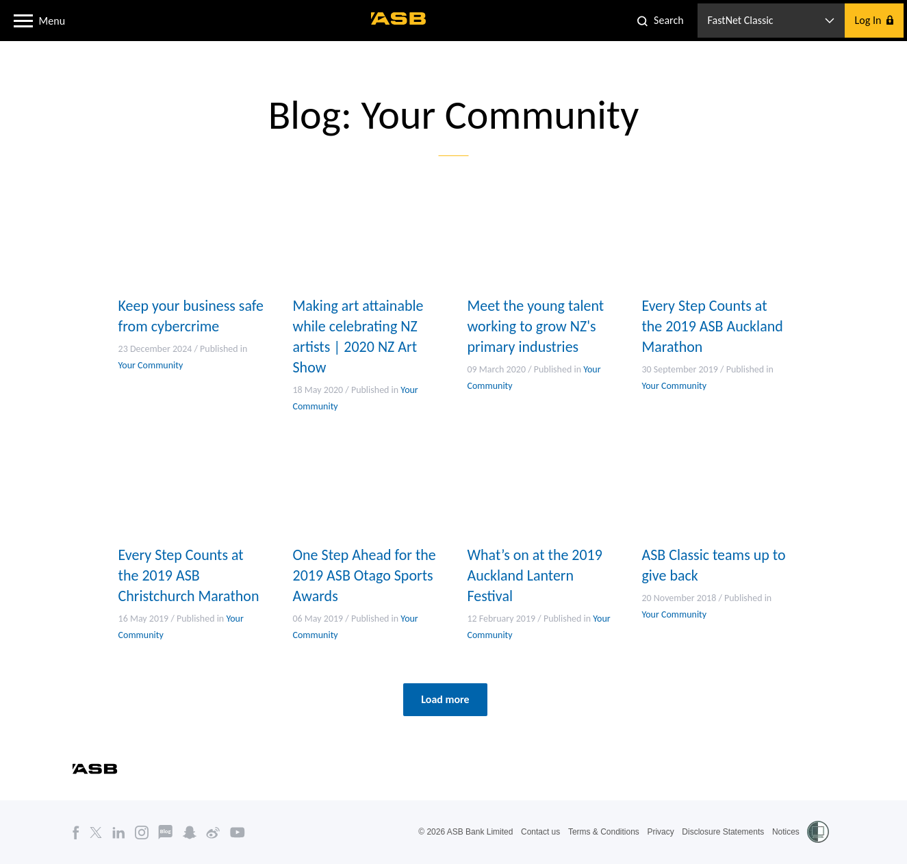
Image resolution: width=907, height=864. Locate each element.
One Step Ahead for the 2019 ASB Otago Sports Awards (364, 575)
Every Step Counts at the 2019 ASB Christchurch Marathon (188, 575)
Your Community (150, 365)
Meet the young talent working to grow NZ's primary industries (536, 326)
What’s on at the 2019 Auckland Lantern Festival (535, 575)
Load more (445, 699)
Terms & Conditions (603, 832)
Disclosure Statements (723, 832)
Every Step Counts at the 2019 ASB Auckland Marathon (713, 326)
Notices (786, 832)
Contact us (540, 832)
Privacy (660, 832)
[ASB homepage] (399, 18)
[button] (23, 20)
